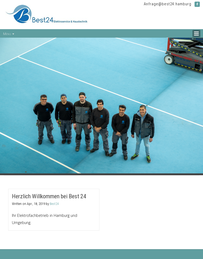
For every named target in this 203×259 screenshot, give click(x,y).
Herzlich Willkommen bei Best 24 (49, 196)
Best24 (54, 204)
